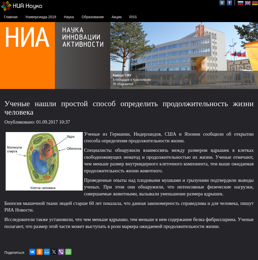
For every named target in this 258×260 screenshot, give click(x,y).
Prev (117, 56)
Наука (69, 17)
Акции (117, 17)
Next (251, 56)
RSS (133, 17)
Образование (93, 17)
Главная (10, 17)
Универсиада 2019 (40, 17)
